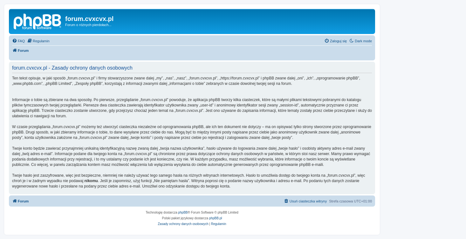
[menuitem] (18, 41)
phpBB (183, 212)
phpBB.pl (215, 218)
